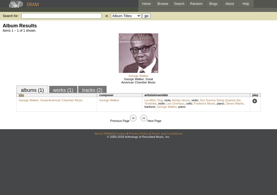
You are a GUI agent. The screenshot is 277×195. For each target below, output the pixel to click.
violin (195, 100)
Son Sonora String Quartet (217, 100)
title (21, 95)
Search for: (11, 16)
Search (179, 4)
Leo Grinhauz (175, 103)
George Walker (138, 75)
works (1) (63, 90)
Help (246, 4)
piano (220, 103)
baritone (149, 106)
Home (146, 4)
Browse (162, 4)
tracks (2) (92, 90)
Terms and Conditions (167, 133)
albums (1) (32, 90)
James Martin (235, 103)
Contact (120, 133)
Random (196, 4)
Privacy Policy (139, 133)
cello (189, 103)
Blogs (213, 4)
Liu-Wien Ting (153, 100)
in (106, 16)
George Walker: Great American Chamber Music (138, 80)
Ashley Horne (181, 100)
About (229, 4)
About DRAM (103, 133)
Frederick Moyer (204, 103)
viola (167, 100)
